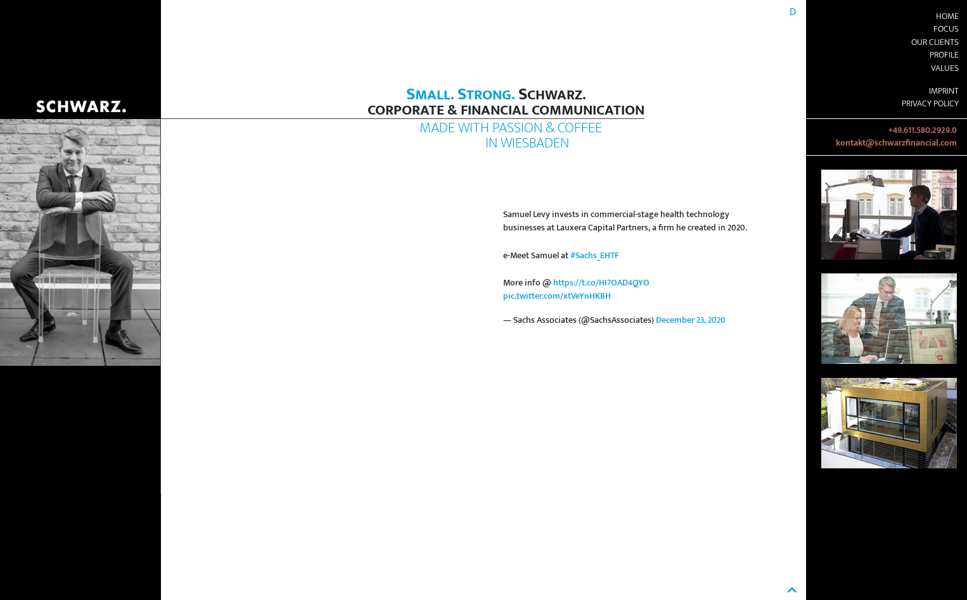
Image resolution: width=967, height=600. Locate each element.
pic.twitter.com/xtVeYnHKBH (557, 296)
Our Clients (935, 42)
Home (947, 16)
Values (945, 68)
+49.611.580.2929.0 (922, 130)
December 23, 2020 (691, 320)
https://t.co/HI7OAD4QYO (601, 283)
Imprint (944, 91)
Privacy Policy (930, 103)
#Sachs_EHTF (594, 255)
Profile (944, 55)
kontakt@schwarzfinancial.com (896, 143)
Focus (946, 29)
